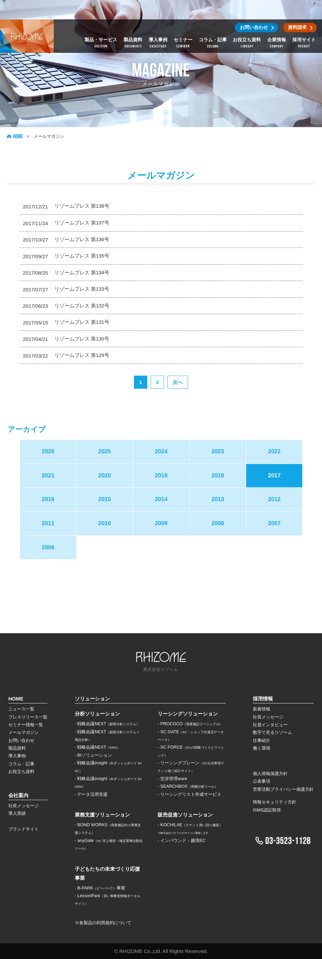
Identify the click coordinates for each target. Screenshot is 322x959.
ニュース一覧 (21, 708)
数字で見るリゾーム (272, 732)
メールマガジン (23, 732)
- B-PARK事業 (100, 887)
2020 (104, 475)
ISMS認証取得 (267, 809)
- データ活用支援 (91, 794)
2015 (104, 499)
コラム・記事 (21, 763)
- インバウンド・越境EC (181, 840)
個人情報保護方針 (270, 773)
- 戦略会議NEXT (107, 723)
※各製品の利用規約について (103, 922)
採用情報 (263, 698)
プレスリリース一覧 (27, 717)
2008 (217, 523)
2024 (161, 451)
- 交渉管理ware (172, 778)
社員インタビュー (270, 724)
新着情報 (261, 708)
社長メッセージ (23, 805)
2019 (161, 475)
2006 (48, 547)
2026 (48, 451)
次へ (178, 382)
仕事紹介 (261, 740)
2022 (274, 451)
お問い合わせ (21, 740)
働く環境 (261, 748)
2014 (161, 499)
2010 (104, 523)
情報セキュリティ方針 (274, 801)
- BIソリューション (93, 755)
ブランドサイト (23, 829)
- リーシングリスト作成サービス (189, 794)
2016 (48, 499)
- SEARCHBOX (188, 786)
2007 (274, 523)
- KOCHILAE (190, 824)
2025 (104, 451)
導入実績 (17, 813)
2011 (48, 523)
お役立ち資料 (21, 771)
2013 (217, 499)
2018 (217, 475)
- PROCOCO (190, 723)
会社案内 (18, 795)
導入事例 (17, 755)
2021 (48, 475)
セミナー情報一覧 (25, 724)
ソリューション (92, 698)
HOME (15, 136)
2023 (217, 451)
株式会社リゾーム (27, 16)
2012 (274, 499)
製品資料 (17, 748)
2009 (161, 523)
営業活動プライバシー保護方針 (283, 789)
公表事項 (261, 781)
